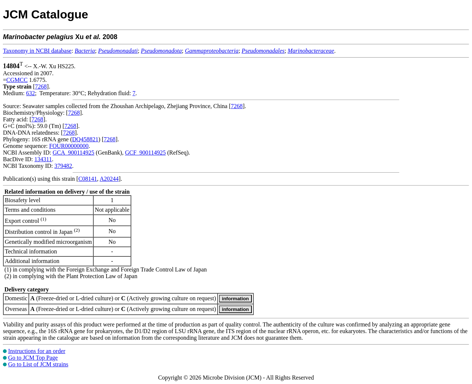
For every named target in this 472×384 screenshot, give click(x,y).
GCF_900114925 (145, 152)
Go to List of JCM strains (38, 364)
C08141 (87, 179)
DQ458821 (85, 139)
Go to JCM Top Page (33, 357)
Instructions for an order (36, 351)
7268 (41, 86)
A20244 (109, 179)
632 (30, 93)
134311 (43, 159)
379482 (63, 166)
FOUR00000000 (68, 146)
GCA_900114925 (73, 152)
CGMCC (17, 80)
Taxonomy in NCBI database (37, 51)
